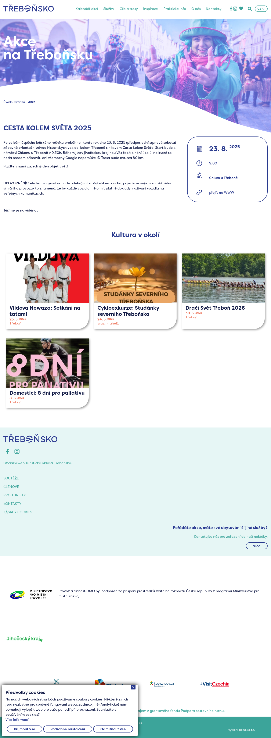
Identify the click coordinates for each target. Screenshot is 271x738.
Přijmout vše (24, 729)
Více (256, 546)
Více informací (17, 719)
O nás (196, 8)
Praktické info (174, 8)
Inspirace (150, 8)
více (47, 291)
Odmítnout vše (113, 729)
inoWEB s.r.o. (247, 730)
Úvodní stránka (14, 102)
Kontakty (213, 8)
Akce (32, 102)
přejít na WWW (221, 192)
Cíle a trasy (129, 8)
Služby (108, 8)
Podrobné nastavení (67, 729)
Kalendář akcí (87, 8)
